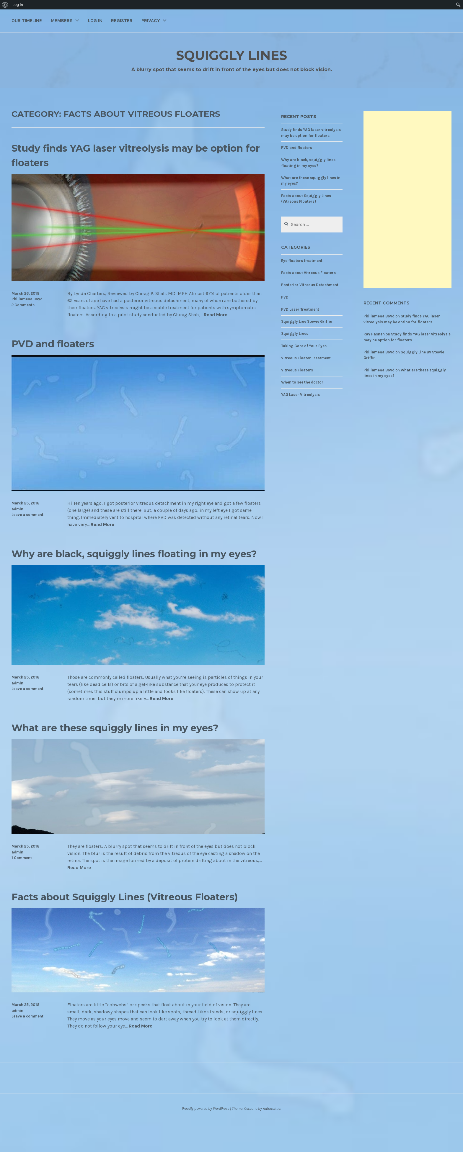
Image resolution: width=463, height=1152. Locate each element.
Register (122, 20)
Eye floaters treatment (301, 260)
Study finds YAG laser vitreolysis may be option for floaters (129, 155)
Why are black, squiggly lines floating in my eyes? (130, 560)
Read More (215, 315)
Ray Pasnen (374, 334)
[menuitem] (5, 4)
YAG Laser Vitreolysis (300, 394)
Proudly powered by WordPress (205, 1137)
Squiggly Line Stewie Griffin (306, 321)
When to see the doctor (302, 382)
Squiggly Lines (231, 55)
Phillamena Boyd (27, 299)
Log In (95, 20)
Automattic (272, 1137)
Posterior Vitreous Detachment (309, 285)
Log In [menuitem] (17, 4)
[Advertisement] (407, 199)
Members (62, 20)
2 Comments (23, 305)
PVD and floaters (61, 343)
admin (17, 509)
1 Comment (22, 872)
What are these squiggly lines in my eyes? (136, 742)
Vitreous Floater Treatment (306, 358)
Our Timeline (27, 20)
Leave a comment (27, 514)
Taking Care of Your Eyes (304, 346)
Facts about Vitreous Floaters (308, 273)
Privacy (150, 20)
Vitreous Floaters (297, 370)
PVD (284, 297)
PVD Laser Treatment (300, 309)
